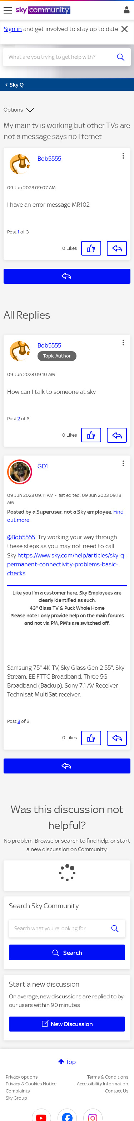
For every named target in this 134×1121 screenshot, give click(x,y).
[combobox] (60, 57)
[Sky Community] (44, 10)
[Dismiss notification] (124, 29)
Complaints (18, 1091)
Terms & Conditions (107, 1077)
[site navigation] (8, 10)
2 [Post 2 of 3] (19, 418)
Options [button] (13, 110)
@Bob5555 (21, 537)
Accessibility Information (102, 1083)
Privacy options (22, 1077)
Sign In (125, 11)
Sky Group (16, 1098)
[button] (123, 155)
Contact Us (116, 1091)
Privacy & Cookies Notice (31, 1083)
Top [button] (71, 1061)
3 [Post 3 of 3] (19, 721)
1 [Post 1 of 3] (18, 232)
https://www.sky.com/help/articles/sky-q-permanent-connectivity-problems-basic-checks (66, 564)
